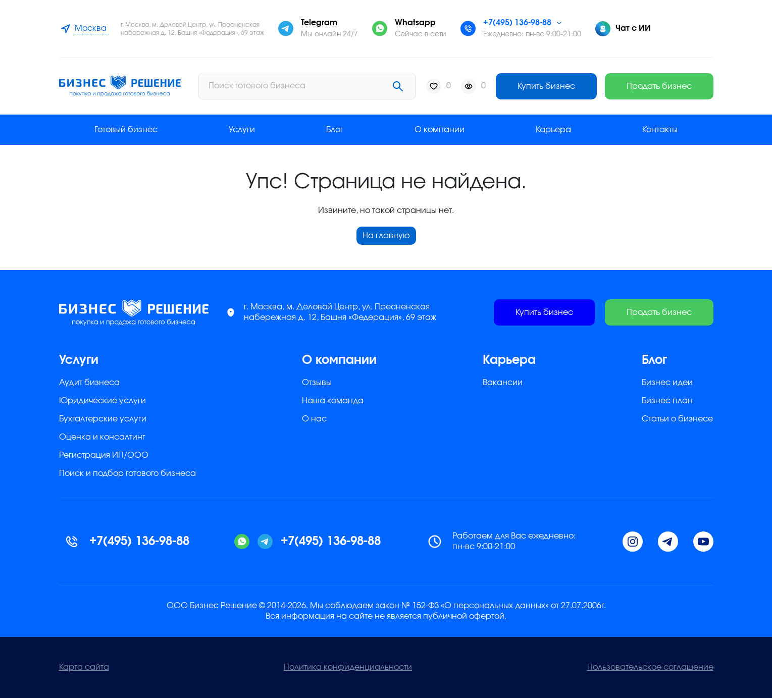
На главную (386, 236)
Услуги (242, 130)
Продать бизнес (659, 86)
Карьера (553, 130)
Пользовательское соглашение (650, 667)
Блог (334, 130)
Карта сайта (84, 667)
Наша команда (333, 401)
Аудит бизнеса (89, 383)
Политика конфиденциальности (348, 667)
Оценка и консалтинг (102, 437)
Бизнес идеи (667, 383)
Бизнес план (667, 401)
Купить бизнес (546, 86)
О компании (440, 130)
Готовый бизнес (126, 130)
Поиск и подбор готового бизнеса (127, 473)
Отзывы (317, 383)
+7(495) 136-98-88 (517, 23)
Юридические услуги (102, 401)
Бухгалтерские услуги (102, 419)
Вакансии (503, 383)
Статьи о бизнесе (677, 419)
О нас (314, 419)
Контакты (660, 130)
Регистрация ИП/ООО (103, 455)
